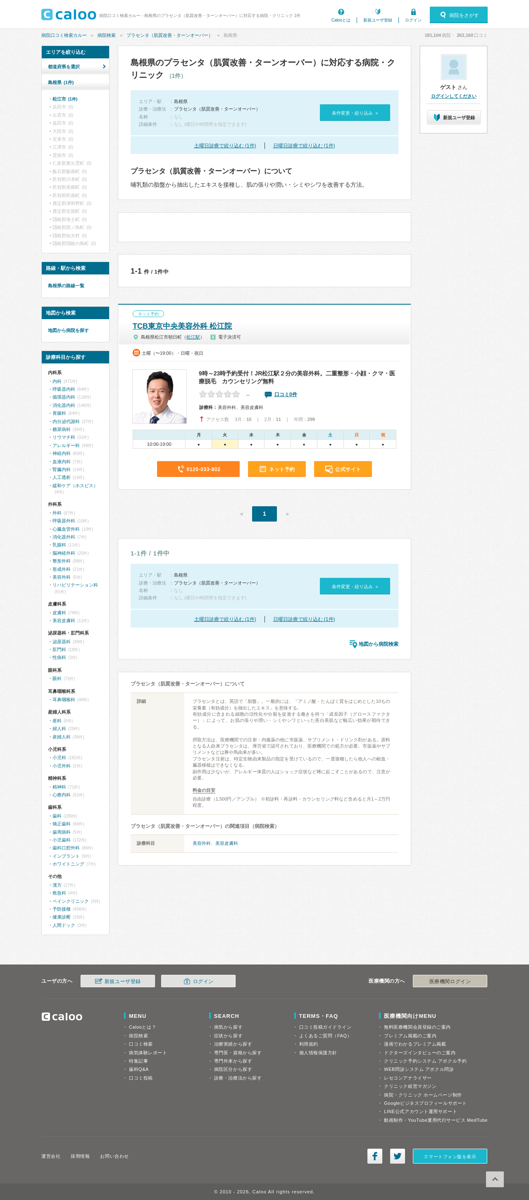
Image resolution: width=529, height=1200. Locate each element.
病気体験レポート (148, 1052)
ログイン (413, 20)
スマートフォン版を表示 (450, 1156)
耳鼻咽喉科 (63, 699)
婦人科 (59, 728)
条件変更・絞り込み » (355, 113)
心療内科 (61, 794)
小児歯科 (61, 839)
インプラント (66, 856)
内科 (57, 381)
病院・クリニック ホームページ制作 (423, 1094)
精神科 (59, 786)
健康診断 (61, 916)
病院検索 (107, 35)
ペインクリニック (70, 901)
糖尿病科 (61, 429)
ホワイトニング (68, 863)
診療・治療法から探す (238, 1077)
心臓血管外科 (66, 529)
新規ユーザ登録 (377, 20)
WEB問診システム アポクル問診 (419, 1069)
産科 (57, 720)
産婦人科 (61, 736)
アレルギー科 (66, 445)
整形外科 (61, 560)
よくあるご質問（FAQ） (325, 1035)
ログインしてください (454, 96)
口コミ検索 (141, 1043)
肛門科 (59, 649)
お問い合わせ (114, 1156)
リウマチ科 (63, 437)
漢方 (57, 885)
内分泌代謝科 (66, 421)
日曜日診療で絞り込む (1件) (304, 146)
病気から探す (228, 1026)
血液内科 (61, 461)
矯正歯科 (61, 823)
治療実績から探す (233, 1043)
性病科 (59, 657)
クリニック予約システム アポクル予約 (425, 1060)
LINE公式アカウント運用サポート (420, 1111)
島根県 (61, 82)
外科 (57, 512)
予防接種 (61, 909)
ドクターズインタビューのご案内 (419, 1052)
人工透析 (61, 477)
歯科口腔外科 (66, 847)
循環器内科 (63, 396)
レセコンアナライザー (408, 1077)
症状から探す (228, 1035)
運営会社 (50, 1156)
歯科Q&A (139, 1069)
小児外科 (61, 765)
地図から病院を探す (68, 330)
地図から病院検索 (378, 644)
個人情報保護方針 (318, 1052)
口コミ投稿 (141, 1077)
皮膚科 (59, 612)
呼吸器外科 (63, 520)
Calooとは (340, 20)
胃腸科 (59, 413)
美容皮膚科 (226, 843)
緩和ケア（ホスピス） (75, 485)
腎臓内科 (61, 469)
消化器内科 (63, 405)
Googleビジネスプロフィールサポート (425, 1103)
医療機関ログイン (450, 981)
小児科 (59, 757)
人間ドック (63, 925)
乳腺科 (59, 544)
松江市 (64, 98)
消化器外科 (63, 536)
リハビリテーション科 (75, 584)
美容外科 (202, 843)
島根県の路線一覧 (66, 285)
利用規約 (308, 1043)
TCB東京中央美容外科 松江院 (182, 326)
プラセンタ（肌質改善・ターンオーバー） (169, 35)
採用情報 (80, 1156)
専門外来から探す (233, 1060)
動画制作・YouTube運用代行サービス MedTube (436, 1120)
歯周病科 (61, 832)
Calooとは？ (142, 1026)
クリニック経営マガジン (410, 1086)
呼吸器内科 (63, 389)
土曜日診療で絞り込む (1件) (225, 146)
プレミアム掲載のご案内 (410, 1035)
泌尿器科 (61, 641)
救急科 (59, 892)
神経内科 (61, 453)
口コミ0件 (285, 394)
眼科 (57, 678)
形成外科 (61, 569)
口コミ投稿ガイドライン (325, 1026)
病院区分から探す (233, 1069)
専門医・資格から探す (238, 1052)
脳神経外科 (63, 553)
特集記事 (138, 1060)
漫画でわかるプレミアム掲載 (415, 1043)
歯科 (57, 815)
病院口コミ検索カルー (64, 35)
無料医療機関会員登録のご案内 (417, 1026)
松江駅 (193, 336)
